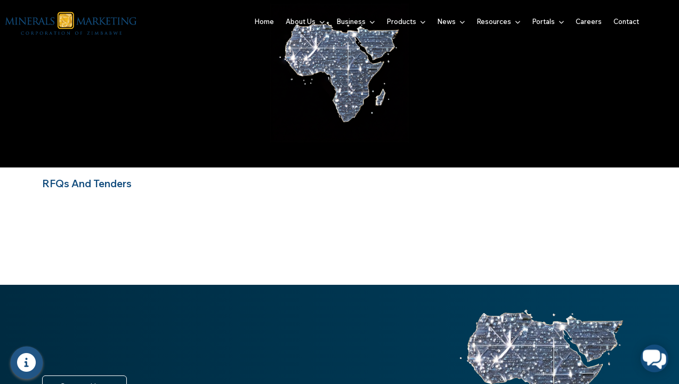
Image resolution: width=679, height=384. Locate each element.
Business (355, 21)
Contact (626, 21)
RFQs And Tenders (87, 183)
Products (405, 21)
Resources (498, 21)
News (451, 21)
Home (264, 21)
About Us (305, 21)
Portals (548, 21)
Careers (589, 21)
